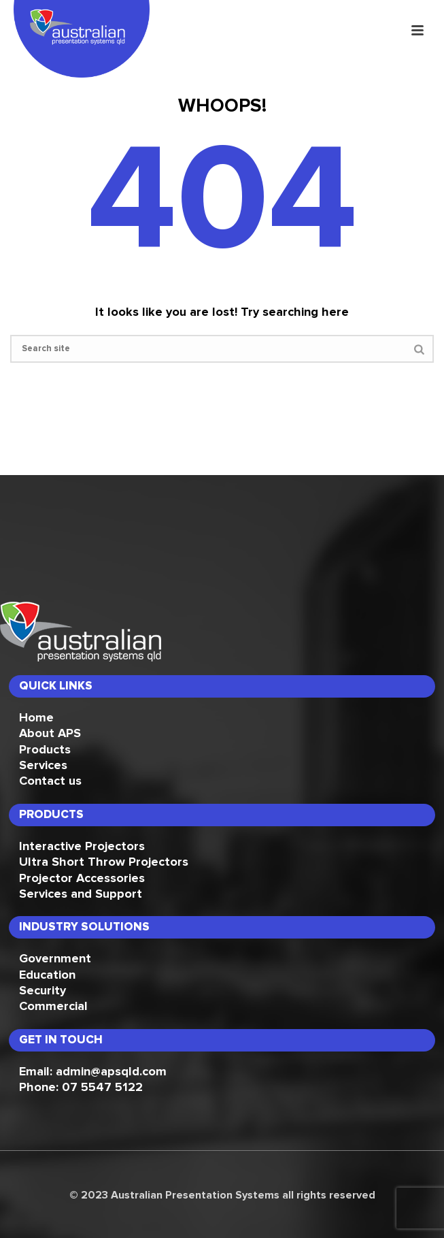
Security (42, 991)
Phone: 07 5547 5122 (81, 1087)
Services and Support (80, 894)
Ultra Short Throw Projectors (103, 862)
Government (55, 959)
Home (36, 718)
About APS (50, 734)
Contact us (50, 781)
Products (45, 750)
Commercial (53, 1006)
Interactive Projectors (82, 847)
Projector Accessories (82, 879)
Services (43, 766)
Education (47, 975)
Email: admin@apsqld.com (93, 1072)
